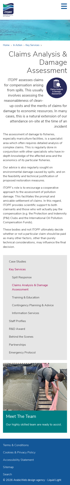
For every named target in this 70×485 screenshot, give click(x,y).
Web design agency (33, 480)
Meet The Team (21, 416)
